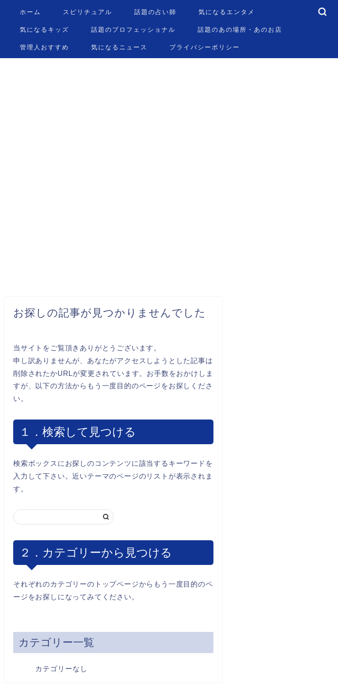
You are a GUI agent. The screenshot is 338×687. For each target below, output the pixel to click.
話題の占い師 (155, 12)
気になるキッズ (44, 29)
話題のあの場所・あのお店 (240, 29)
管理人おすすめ (44, 47)
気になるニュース (119, 47)
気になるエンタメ (226, 12)
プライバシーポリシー (204, 47)
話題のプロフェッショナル (133, 29)
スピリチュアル (87, 12)
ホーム (30, 12)
